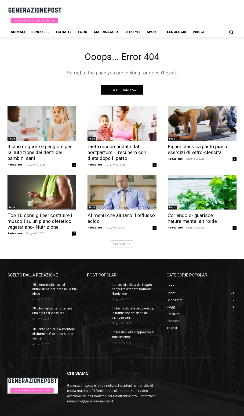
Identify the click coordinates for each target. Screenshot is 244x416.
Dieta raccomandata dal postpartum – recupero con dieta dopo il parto (116, 152)
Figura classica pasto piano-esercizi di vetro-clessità (198, 149)
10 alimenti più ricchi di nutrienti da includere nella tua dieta (54, 289)
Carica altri (122, 244)
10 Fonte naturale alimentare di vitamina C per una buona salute (53, 334)
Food (12, 138)
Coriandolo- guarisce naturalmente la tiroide (192, 218)
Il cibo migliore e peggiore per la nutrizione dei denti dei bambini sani (39, 152)
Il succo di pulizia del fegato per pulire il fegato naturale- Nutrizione (132, 289)
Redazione (14, 164)
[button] (231, 31)
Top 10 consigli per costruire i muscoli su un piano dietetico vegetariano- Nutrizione (39, 221)
